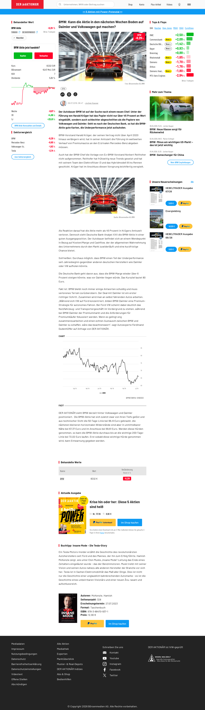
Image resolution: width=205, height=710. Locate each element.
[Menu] (189, 4)
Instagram (111, 663)
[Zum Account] (141, 4)
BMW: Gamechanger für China (167, 154)
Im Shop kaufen (130, 522)
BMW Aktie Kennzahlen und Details (28, 125)
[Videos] (169, 4)
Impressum (17, 648)
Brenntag (154, 53)
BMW (63, 88)
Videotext (17, 674)
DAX (151, 28)
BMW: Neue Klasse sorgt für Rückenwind (166, 131)
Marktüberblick (65, 658)
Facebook (111, 669)
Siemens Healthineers (156, 71)
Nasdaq (157, 28)
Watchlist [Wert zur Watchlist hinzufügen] (19, 37)
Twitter (110, 675)
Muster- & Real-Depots (70, 664)
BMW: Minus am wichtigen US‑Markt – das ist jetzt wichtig (171, 143)
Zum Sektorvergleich (23, 156)
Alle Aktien (63, 643)
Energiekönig (173, 211)
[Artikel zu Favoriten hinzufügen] (75, 94)
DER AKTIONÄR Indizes (70, 669)
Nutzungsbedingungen (24, 653)
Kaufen (23, 55)
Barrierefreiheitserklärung (26, 664)
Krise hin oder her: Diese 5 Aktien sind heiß (115, 504)
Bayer (152, 48)
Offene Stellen (19, 679)
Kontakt (110, 652)
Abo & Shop (63, 674)
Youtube (110, 658)
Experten (62, 653)
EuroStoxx (189, 28)
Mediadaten (18, 643)
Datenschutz (18, 658)
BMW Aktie (16, 28)
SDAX (181, 28)
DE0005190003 (30, 32)
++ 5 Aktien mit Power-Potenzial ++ (102, 11)
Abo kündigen (19, 684)
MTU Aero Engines (157, 75)
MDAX (175, 28)
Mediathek (63, 648)
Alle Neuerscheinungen (189, 181)
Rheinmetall (155, 57)
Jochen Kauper (91, 103)
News (168, 39)
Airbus (152, 66)
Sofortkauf (102, 522)
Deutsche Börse (156, 44)
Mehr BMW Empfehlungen (180, 162)
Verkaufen (43, 55)
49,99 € (172, 226)
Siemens (153, 62)
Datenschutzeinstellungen (26, 669)
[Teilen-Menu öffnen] (62, 94)
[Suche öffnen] (60, 4)
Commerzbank (156, 39)
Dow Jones (167, 28)
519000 (15, 32)
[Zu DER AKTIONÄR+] (156, 4)
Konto (102, 532)
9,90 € (171, 203)
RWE (152, 35)
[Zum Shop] (130, 4)
